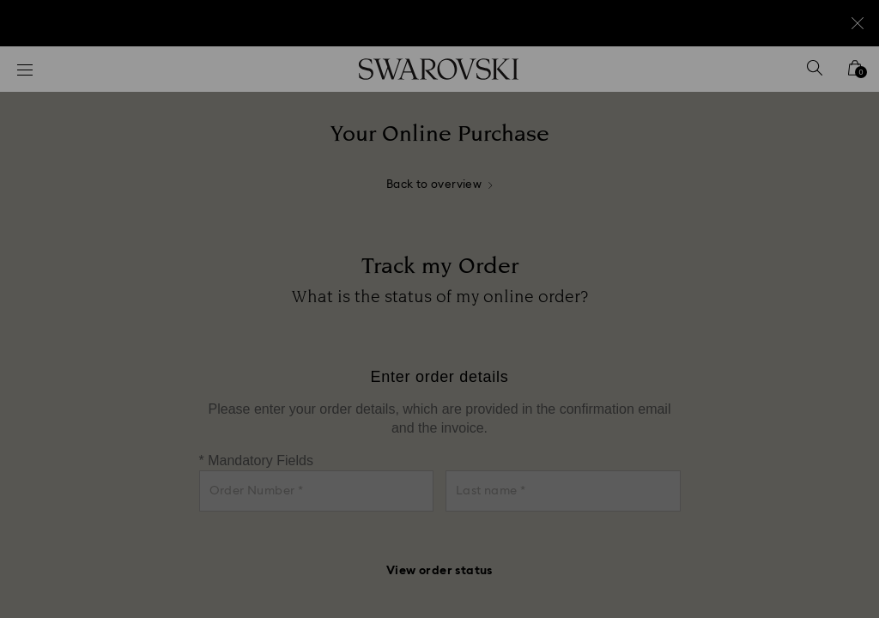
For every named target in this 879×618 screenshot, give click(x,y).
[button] (722, 209)
